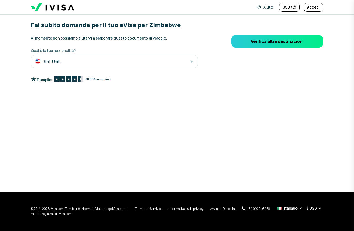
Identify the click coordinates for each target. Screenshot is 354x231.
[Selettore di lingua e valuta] (299, 208)
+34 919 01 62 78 (256, 208)
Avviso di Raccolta (222, 208)
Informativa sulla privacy (186, 208)
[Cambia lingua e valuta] (289, 7)
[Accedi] (313, 7)
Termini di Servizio (148, 208)
